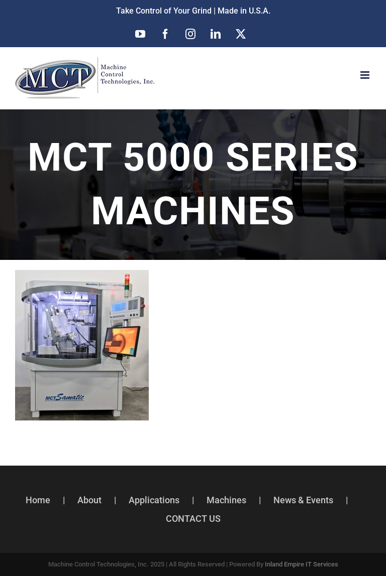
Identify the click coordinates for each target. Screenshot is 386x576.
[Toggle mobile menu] (365, 75)
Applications (154, 500)
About (89, 500)
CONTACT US (193, 518)
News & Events (303, 500)
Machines (226, 500)
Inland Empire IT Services (301, 564)
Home (38, 500)
